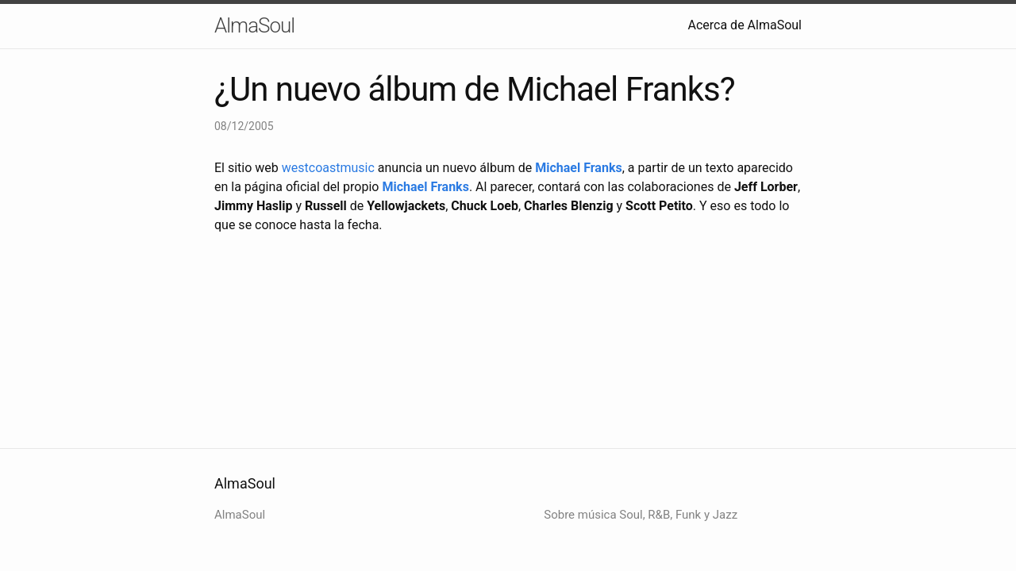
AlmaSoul (254, 25)
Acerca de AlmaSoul (745, 25)
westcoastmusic (328, 167)
